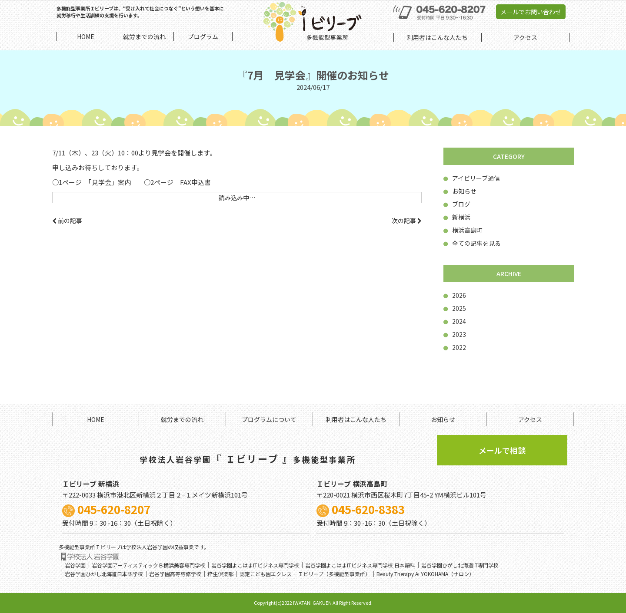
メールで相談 (502, 450)
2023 (454, 334)
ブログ (456, 204)
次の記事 (407, 220)
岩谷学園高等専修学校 (175, 573)
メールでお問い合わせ (530, 11)
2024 (454, 321)
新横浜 (456, 217)
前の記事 (67, 220)
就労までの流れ (182, 419)
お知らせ (459, 191)
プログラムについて (269, 419)
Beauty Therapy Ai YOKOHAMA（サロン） (425, 573)
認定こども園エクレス (266, 573)
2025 (454, 308)
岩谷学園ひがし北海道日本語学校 (104, 573)
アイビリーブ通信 (471, 178)
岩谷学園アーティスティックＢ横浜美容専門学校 (148, 565)
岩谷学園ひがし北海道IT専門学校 (460, 565)
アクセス (530, 419)
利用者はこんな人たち (356, 419)
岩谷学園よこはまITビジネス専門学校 (255, 565)
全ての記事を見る (472, 243)
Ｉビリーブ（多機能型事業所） (334, 573)
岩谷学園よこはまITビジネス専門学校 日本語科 (360, 565)
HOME (95, 419)
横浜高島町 (463, 230)
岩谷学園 (75, 565)
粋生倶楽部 (220, 573)
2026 (454, 295)
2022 (454, 347)
